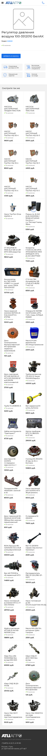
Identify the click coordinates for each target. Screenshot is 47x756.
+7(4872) (43, 3)
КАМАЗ (10, 41)
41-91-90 (18, 743)
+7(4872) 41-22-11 (8, 743)
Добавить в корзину (11, 56)
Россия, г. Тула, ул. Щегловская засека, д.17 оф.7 (14, 748)
